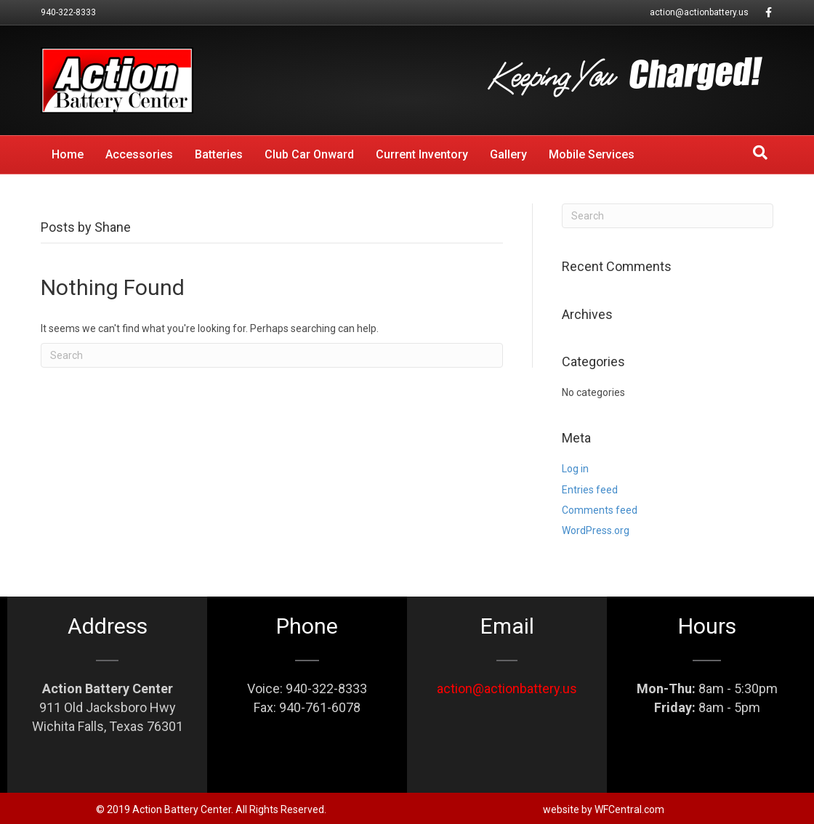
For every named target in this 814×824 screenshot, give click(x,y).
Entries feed (590, 490)
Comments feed (599, 510)
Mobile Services (591, 154)
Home (68, 154)
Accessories (139, 154)
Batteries (219, 154)
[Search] (760, 153)
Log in (575, 468)
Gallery (508, 154)
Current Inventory (422, 154)
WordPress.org (595, 530)
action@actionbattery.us (699, 12)
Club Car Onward (309, 154)
